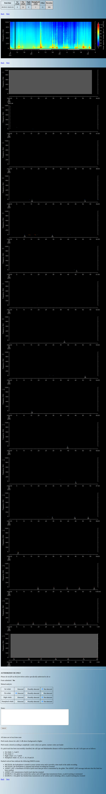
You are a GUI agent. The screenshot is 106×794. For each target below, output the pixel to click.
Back (2, 14)
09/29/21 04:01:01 (8, 7)
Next (7, 14)
